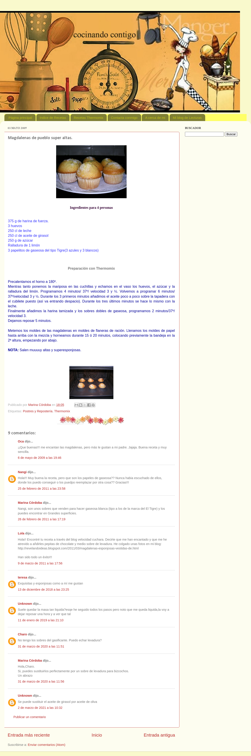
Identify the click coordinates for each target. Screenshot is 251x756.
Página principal (20, 117)
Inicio (97, 735)
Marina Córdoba (30, 502)
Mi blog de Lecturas (187, 117)
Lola (21, 533)
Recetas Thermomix (88, 117)
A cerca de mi (155, 117)
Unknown (25, 603)
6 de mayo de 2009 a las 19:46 (39, 457)
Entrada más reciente (29, 735)
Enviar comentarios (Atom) (46, 745)
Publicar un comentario (29, 717)
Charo (22, 634)
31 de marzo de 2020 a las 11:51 (41, 646)
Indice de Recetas (53, 117)
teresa (22, 577)
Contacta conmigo (124, 117)
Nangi (22, 472)
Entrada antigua (159, 735)
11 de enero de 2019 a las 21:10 (40, 620)
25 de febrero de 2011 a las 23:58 (41, 488)
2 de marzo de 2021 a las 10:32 (40, 707)
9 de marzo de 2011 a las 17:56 (40, 563)
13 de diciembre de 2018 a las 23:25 (43, 589)
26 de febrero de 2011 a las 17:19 (41, 519)
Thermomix (62, 411)
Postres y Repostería (37, 411)
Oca (21, 441)
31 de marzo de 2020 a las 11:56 (41, 681)
